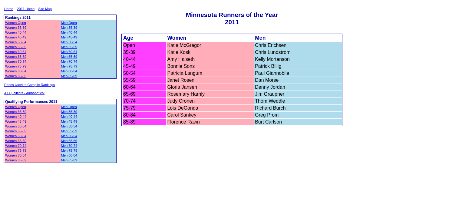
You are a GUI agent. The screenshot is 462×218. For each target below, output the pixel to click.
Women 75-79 (15, 66)
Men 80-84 (69, 71)
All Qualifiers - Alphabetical (24, 93)
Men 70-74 (69, 61)
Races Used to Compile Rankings (29, 85)
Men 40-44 (69, 32)
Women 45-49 (15, 37)
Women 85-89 (15, 76)
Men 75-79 (69, 66)
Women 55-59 (15, 47)
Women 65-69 (15, 56)
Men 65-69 (69, 56)
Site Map (45, 9)
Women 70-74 (15, 61)
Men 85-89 (69, 76)
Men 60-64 (69, 52)
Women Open (15, 23)
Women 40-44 (15, 32)
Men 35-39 (69, 27)
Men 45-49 (69, 37)
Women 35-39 (15, 27)
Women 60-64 (15, 52)
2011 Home (26, 9)
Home (8, 9)
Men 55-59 (69, 47)
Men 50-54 (69, 42)
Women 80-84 (15, 71)
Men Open (69, 23)
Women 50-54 (15, 42)
